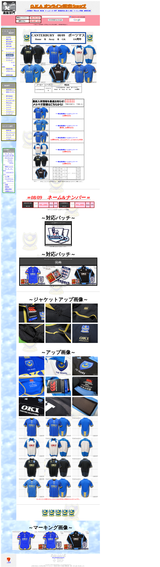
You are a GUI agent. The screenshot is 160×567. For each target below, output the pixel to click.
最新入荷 (8, 39)
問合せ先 (36, 10)
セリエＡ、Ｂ (10, 135)
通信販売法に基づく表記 (65, 10)
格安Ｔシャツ (9, 166)
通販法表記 (8, 189)
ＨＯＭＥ (8, 37)
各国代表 (8, 130)
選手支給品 (9, 41)
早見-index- (9, 102)
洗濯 (6, 184)
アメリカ (10, 161)
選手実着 (8, 44)
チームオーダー (10, 52)
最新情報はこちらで (10, 57)
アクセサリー (10, 111)
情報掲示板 (9, 69)
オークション (9, 158)
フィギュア (9, 114)
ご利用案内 (29, 10)
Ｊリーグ (8, 137)
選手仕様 (9, 46)
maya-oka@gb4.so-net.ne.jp (58, 557)
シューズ (8, 107)
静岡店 (7, 187)
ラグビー (8, 105)
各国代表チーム (10, 89)
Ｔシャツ (8, 109)
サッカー (10, 159)
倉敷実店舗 (87, 10)
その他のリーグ (10, 139)
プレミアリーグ (10, 132)
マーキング (9, 60)
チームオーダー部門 (51, 10)
